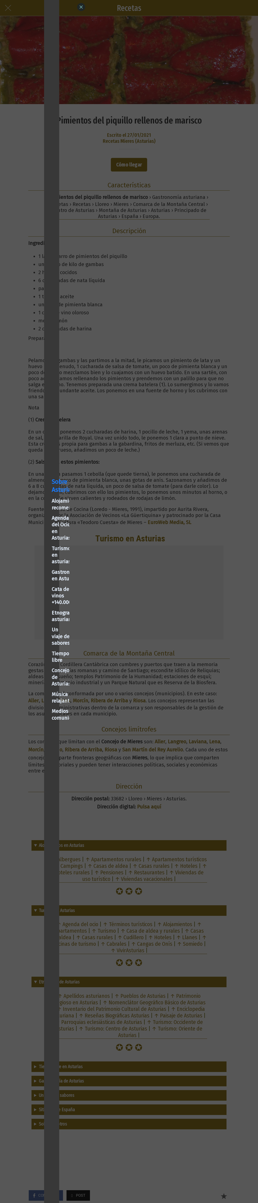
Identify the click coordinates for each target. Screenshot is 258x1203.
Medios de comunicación (36, 658)
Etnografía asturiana (32, 606)
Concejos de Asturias (31, 637)
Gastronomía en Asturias (36, 585)
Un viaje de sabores (30, 616)
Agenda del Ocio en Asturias (40, 564)
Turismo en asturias (31, 574)
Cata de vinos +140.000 (33, 595)
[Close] (81, 7)
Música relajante (27, 647)
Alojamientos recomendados (40, 553)
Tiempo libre (22, 626)
